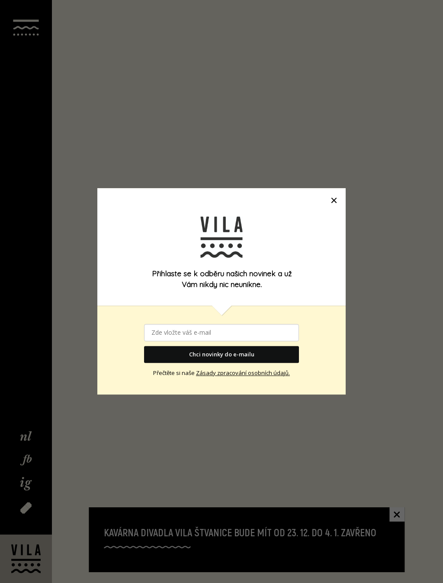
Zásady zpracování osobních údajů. (243, 373)
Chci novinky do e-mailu (221, 354)
